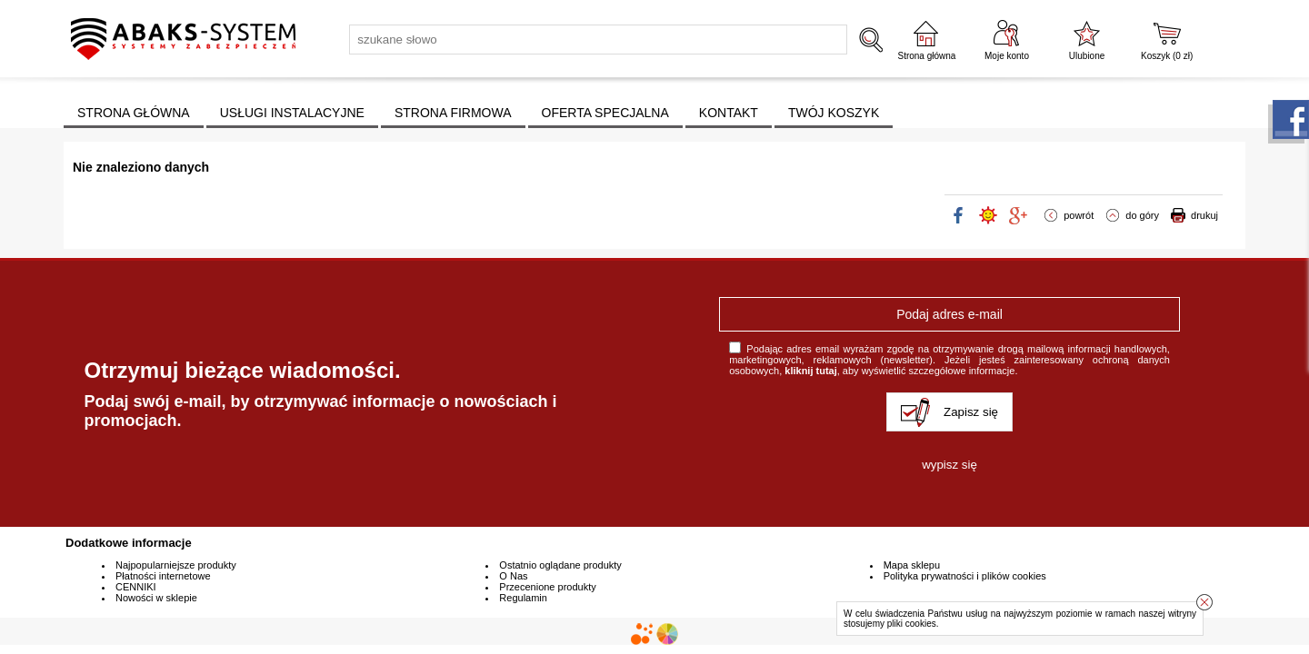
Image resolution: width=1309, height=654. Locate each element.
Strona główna (926, 56)
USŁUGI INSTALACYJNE (292, 112)
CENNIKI (135, 586)
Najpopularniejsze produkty (175, 565)
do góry (1142, 215)
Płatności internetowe (163, 575)
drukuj (1204, 215)
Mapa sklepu (912, 565)
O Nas (513, 575)
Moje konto (1006, 56)
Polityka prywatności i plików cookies (965, 575)
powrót (1079, 215)
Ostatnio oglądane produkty (560, 565)
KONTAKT (728, 112)
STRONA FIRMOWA (453, 112)
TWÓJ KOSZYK (833, 112)
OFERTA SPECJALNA (605, 112)
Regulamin (523, 597)
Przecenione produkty (547, 586)
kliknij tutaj (810, 370)
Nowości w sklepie (156, 597)
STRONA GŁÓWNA (133, 112)
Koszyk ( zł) (1167, 56)
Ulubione (1086, 56)
